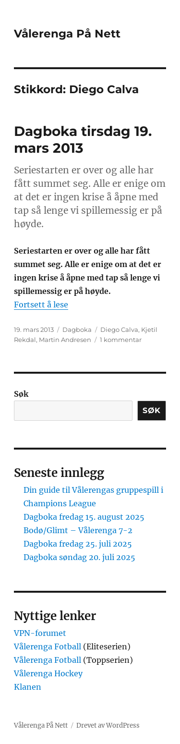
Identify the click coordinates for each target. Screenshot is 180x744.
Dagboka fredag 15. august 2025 (84, 517)
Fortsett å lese (41, 304)
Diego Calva (119, 329)
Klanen (27, 687)
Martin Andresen (65, 339)
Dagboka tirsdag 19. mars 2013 (83, 139)
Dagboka (77, 329)
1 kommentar (121, 339)
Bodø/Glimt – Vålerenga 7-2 (78, 530)
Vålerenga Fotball (48, 646)
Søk (21, 394)
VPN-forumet (40, 633)
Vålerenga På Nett (67, 33)
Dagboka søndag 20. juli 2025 (79, 557)
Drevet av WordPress (108, 725)
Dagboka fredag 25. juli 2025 (78, 544)
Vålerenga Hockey (48, 673)
